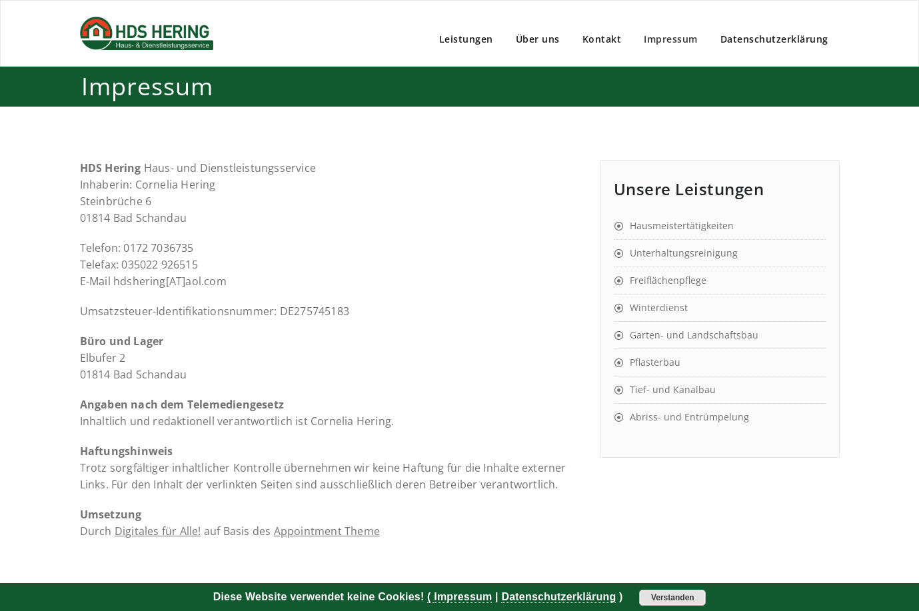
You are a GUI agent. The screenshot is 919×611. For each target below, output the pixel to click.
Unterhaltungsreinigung (684, 253)
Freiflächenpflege (668, 280)
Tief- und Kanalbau (673, 389)
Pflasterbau (655, 362)
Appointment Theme (327, 531)
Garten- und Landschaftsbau (694, 334)
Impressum (671, 39)
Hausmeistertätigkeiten (682, 225)
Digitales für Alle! (158, 531)
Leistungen (466, 39)
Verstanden (672, 597)
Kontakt (602, 39)
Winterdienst (659, 307)
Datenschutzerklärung (774, 39)
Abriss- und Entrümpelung (689, 416)
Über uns (538, 39)
